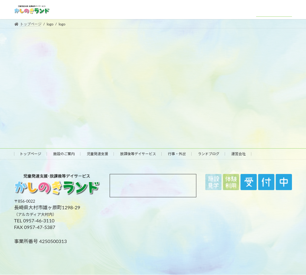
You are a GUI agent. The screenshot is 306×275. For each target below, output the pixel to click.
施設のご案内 (64, 154)
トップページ (30, 154)
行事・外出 (177, 154)
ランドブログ (208, 154)
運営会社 (238, 154)
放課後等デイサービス (138, 154)
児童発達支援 (97, 154)
